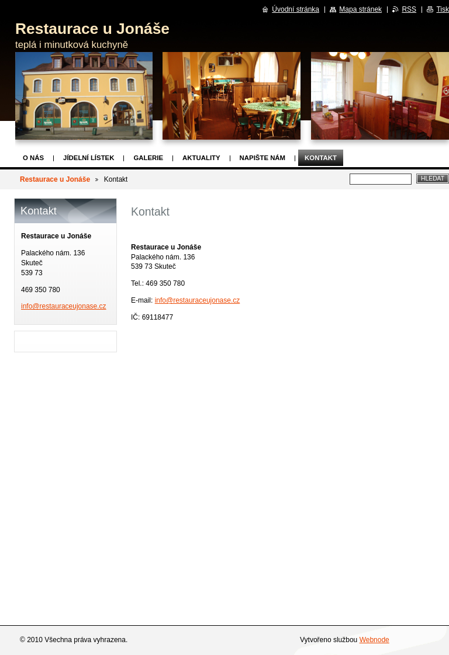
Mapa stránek (360, 9)
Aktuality (201, 157)
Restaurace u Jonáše (55, 179)
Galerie (148, 157)
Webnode (374, 640)
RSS (409, 9)
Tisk (442, 9)
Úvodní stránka (295, 9)
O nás (33, 157)
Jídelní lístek (88, 157)
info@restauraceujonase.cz (197, 300)
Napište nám (262, 157)
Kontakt (321, 157)
